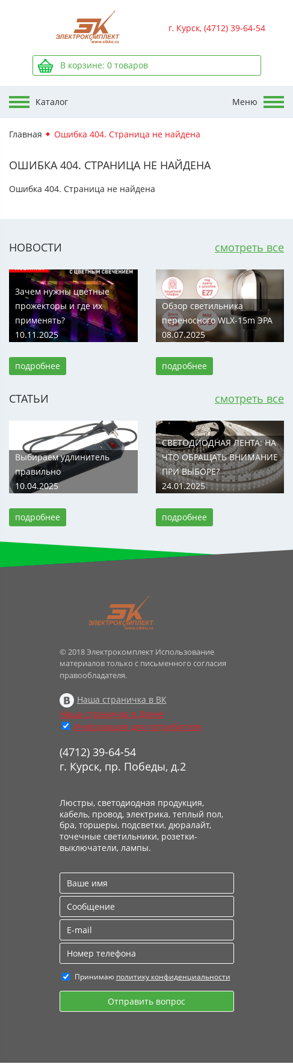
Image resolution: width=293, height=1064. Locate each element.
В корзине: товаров (104, 65)
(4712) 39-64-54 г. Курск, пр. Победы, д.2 (123, 759)
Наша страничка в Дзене (112, 714)
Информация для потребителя (138, 726)
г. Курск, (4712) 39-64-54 (216, 28)
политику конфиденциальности (173, 977)
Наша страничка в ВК (122, 699)
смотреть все (249, 247)
